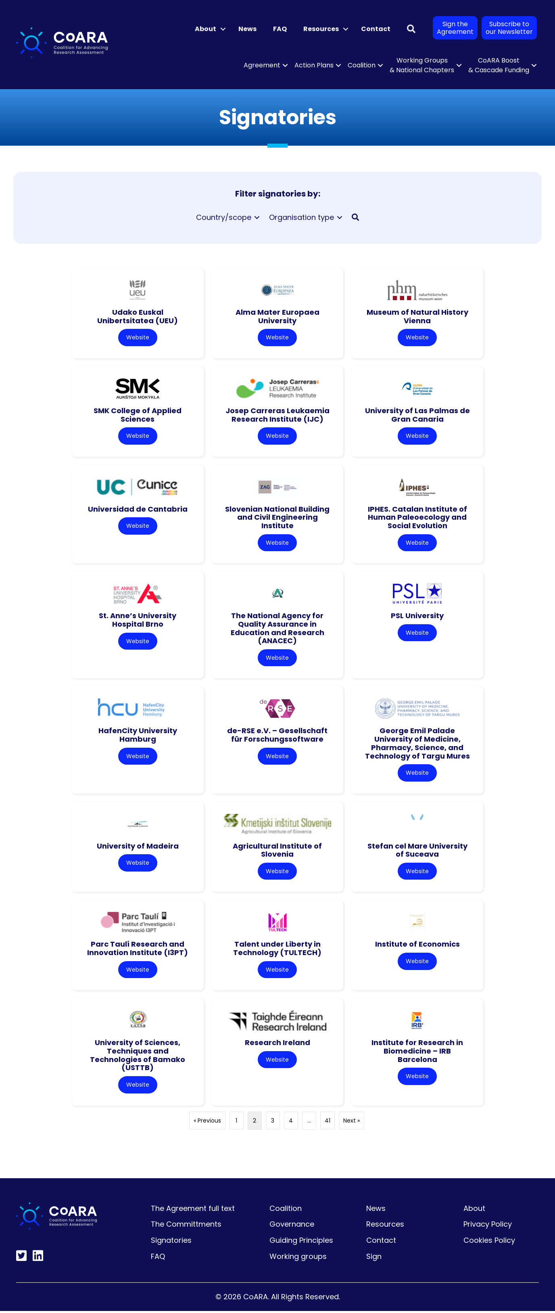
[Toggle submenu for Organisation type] (339, 217)
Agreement (262, 65)
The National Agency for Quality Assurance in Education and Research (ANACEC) (277, 628)
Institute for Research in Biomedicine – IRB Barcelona (417, 1052)
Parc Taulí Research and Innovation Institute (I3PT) (137, 950)
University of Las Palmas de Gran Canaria (417, 415)
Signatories (171, 1242)
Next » (351, 1123)
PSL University (417, 616)
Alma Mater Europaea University (277, 316)
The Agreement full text (193, 1210)
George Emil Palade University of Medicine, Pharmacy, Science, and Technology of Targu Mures (417, 744)
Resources (321, 28)
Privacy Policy (487, 1226)
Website (137, 337)
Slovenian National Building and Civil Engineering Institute (277, 517)
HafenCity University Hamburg (137, 736)
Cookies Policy (489, 1242)
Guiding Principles (301, 1242)
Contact (375, 28)
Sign (374, 1258)
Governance (291, 1226)
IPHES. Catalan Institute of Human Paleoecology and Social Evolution (417, 517)
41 (327, 1123)
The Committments (186, 1226)
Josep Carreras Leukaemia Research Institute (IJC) (277, 415)
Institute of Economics (417, 946)
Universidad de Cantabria (138, 509)
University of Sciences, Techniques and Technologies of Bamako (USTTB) (137, 1057)
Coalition (362, 65)
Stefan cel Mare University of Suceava (417, 851)
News (247, 28)
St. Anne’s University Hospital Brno (137, 620)
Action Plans (314, 65)
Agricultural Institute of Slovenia (277, 851)
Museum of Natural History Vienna (417, 316)
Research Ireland (277, 1044)
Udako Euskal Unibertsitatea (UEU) (137, 316)
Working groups (298, 1258)
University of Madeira (138, 847)
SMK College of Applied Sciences (138, 415)
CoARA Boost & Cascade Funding (498, 65)
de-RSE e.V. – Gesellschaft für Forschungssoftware (277, 736)
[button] (223, 29)
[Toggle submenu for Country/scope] (257, 217)
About (205, 28)
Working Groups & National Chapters (422, 65)
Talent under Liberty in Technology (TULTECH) (277, 950)
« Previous (207, 1123)
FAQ (280, 28)
